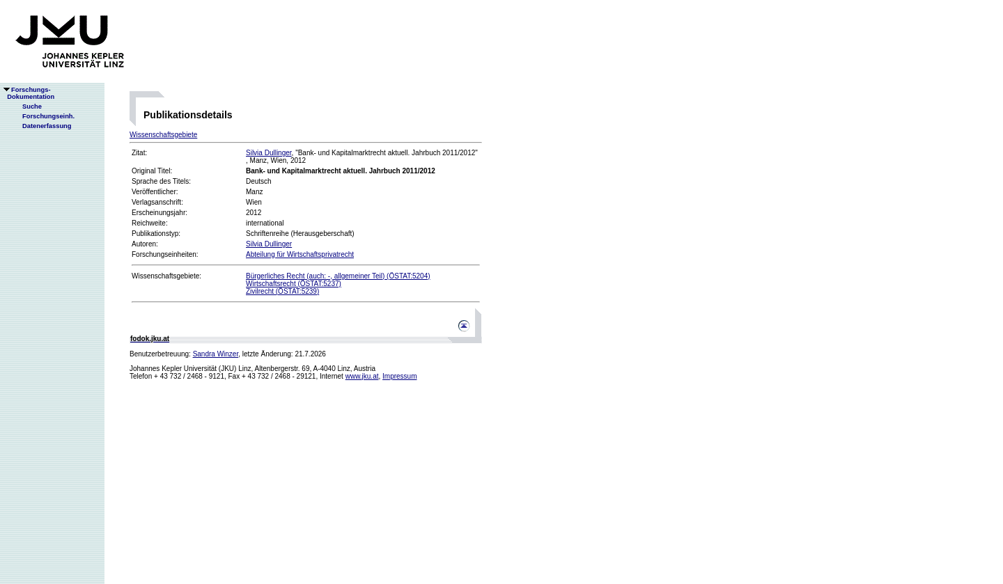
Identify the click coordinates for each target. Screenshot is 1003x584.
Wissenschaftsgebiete (163, 135)
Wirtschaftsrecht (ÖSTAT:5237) (293, 283)
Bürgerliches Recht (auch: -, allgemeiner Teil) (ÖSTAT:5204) (338, 276)
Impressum (399, 376)
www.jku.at (362, 376)
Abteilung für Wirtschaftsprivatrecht (300, 254)
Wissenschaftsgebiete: (166, 276)
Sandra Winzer (216, 354)
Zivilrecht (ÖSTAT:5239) (282, 291)
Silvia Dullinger (269, 153)
